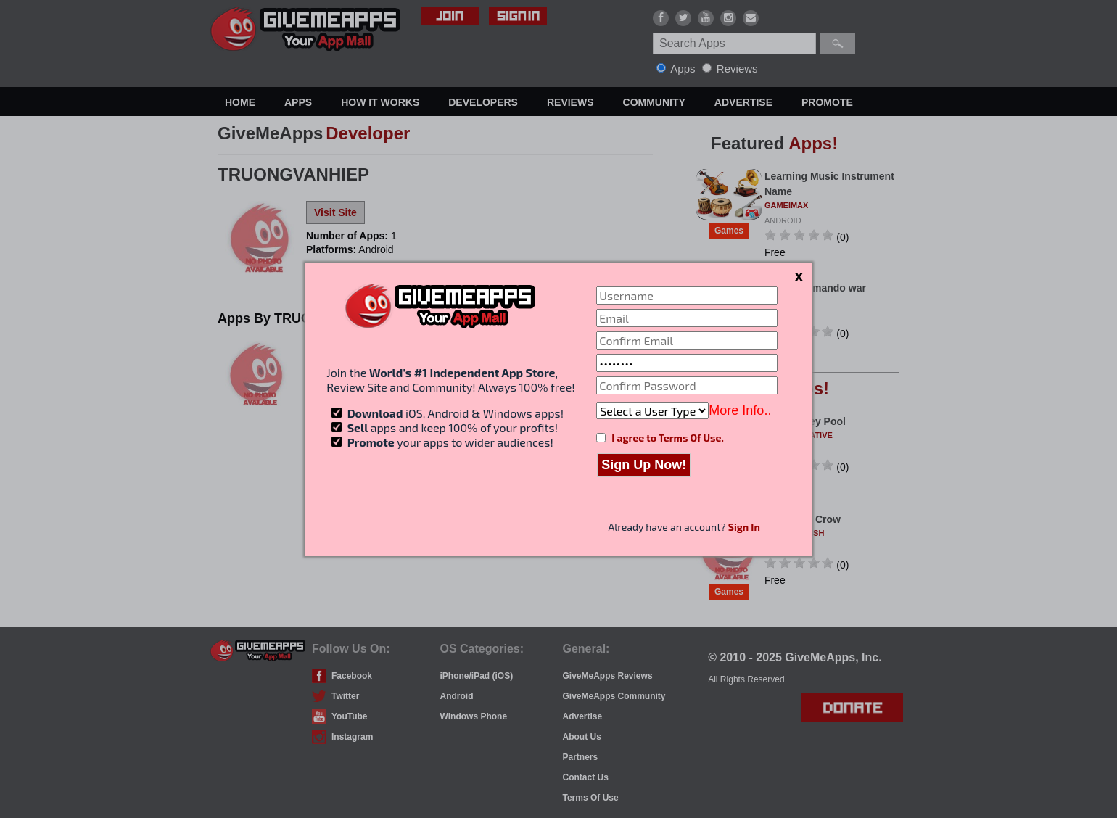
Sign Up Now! (643, 465)
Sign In (744, 527)
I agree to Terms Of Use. (667, 437)
